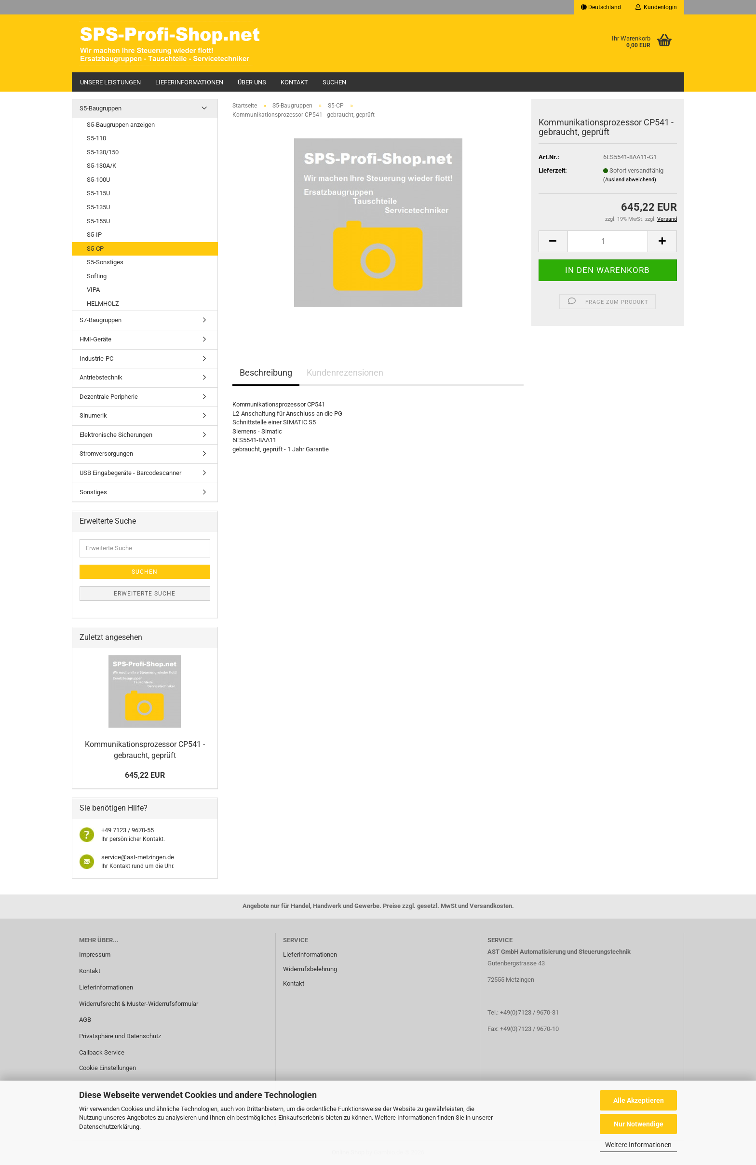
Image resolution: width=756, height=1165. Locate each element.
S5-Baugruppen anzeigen (121, 124)
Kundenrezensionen (345, 372)
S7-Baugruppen (101, 320)
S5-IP (94, 234)
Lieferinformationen (189, 82)
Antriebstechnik (101, 377)
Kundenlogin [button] (656, 7)
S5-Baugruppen (101, 108)
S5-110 (96, 138)
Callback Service (101, 1052)
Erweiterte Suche (145, 593)
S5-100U (98, 179)
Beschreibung (266, 372)
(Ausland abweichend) (629, 179)
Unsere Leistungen (110, 82)
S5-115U (98, 193)
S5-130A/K (101, 165)
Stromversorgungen (106, 453)
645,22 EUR (145, 775)
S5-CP (95, 248)
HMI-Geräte (95, 339)
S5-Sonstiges (105, 262)
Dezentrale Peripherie (109, 396)
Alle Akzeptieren (638, 1100)
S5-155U (98, 221)
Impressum (94, 954)
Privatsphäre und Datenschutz (120, 1036)
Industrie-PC (96, 358)
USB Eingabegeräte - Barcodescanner (130, 472)
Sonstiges (93, 492)
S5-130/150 (103, 152)
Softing (97, 276)
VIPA (93, 289)
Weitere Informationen (638, 1145)
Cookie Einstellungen (107, 1067)
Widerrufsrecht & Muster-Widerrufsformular (138, 1003)
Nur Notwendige (638, 1124)
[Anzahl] (607, 241)
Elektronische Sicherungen (116, 434)
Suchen (334, 82)
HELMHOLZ (103, 303)
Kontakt (294, 82)
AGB (85, 1019)
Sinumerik (93, 415)
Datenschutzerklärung (109, 1126)
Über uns (252, 82)
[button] (601, 7)
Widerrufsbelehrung (310, 969)
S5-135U (98, 207)
